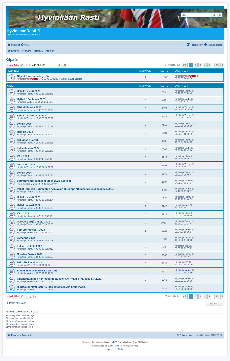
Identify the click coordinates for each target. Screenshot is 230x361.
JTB (28, 265)
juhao (29, 159)
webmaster (32, 79)
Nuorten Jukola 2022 (30, 254)
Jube (186, 205)
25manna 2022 (26, 237)
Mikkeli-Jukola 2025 (29, 107)
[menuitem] (25, 44)
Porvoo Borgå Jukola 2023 (33, 221)
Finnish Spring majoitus (32, 115)
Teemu (29, 94)
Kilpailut (12, 59)
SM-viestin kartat (27, 140)
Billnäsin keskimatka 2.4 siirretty (37, 270)
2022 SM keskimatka (29, 262)
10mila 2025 (24, 123)
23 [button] (217, 65)
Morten (29, 191)
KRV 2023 (23, 213)
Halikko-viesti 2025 (28, 91)
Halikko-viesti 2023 (28, 197)
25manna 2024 (26, 164)
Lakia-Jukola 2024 (28, 148)
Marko (29, 102)
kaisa (187, 246)
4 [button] (204, 65)
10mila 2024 (24, 172)
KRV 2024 (23, 156)
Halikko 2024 (25, 131)
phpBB (113, 342)
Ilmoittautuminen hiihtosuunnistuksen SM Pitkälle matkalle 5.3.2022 (59, 278)
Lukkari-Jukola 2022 (29, 246)
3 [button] (200, 65)
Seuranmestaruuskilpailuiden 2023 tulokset (44, 180)
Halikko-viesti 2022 (28, 205)
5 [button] (209, 65)
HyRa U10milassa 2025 (31, 99)
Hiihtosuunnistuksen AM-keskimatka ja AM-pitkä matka (51, 286)
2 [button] (195, 65)
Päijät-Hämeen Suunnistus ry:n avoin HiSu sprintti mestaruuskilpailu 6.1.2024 (65, 188)
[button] (185, 65)
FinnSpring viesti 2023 (31, 229)
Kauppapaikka (75, 79)
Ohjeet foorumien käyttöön (33, 76)
